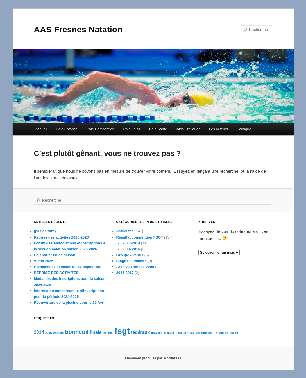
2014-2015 (131, 249)
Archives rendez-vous (135, 267)
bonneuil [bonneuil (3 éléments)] (77, 332)
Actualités (124, 231)
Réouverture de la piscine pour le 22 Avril (70, 302)
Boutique (244, 129)
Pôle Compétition (100, 129)
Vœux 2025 (43, 261)
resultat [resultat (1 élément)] (180, 332)
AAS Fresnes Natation (78, 29)
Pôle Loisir (131, 129)
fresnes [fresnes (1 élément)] (108, 332)
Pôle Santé (158, 129)
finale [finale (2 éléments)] (95, 332)
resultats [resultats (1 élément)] (193, 332)
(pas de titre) (45, 231)
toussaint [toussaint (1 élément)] (231, 332)
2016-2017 (124, 273)
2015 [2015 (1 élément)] (48, 332)
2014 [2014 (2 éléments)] (39, 332)
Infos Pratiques (188, 129)
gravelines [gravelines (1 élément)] (158, 332)
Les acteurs (218, 129)
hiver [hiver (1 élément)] (170, 332)
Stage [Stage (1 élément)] (220, 332)
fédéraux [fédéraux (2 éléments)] (140, 332)
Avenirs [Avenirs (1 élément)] (58, 332)
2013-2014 (131, 243)
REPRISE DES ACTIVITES (56, 273)
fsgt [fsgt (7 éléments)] (122, 331)
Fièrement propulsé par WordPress (153, 358)
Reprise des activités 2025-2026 (61, 237)
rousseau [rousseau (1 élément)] (207, 332)
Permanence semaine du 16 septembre (67, 267)
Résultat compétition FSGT (139, 237)
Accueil (41, 129)
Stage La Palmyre (131, 261)
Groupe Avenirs (129, 255)
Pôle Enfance (67, 129)
